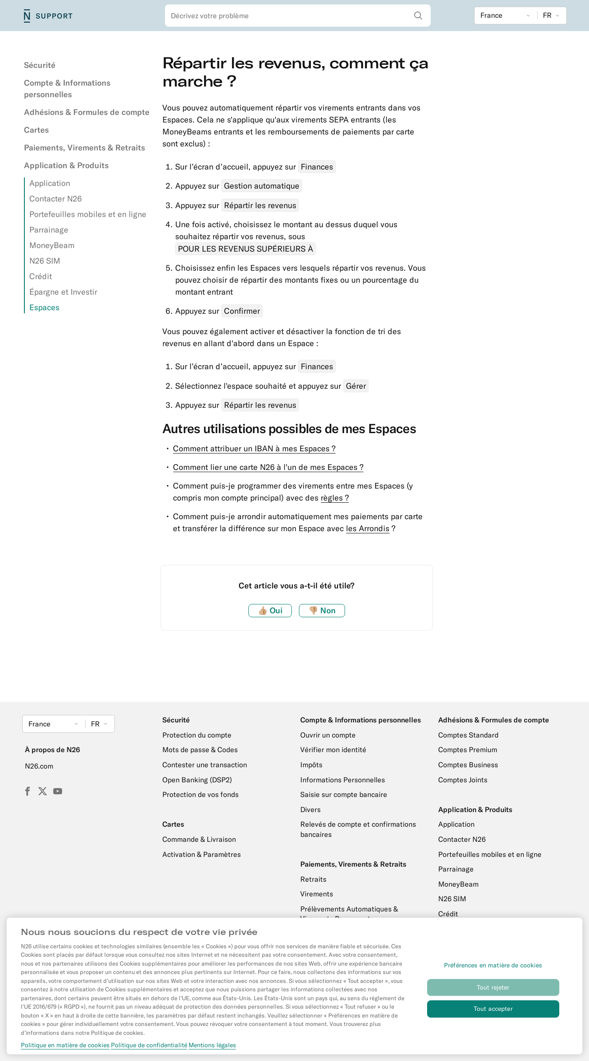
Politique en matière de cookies (65, 1051)
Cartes (36, 130)
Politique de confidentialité (149, 1051)
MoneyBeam (52, 245)
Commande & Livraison (199, 839)
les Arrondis (367, 528)
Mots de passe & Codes (200, 749)
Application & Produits (66, 165)
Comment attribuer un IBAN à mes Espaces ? (254, 448)
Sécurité (39, 65)
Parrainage (48, 230)
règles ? (335, 498)
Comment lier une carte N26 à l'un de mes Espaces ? (268, 467)
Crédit (40, 276)
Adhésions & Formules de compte (86, 112)
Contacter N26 (55, 198)
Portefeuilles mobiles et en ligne (87, 214)
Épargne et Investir (63, 292)
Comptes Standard (468, 734)
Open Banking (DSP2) (197, 779)
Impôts (311, 764)
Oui (270, 610)
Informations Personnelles (342, 779)
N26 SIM (44, 261)
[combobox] (298, 15)
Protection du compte (197, 734)
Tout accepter (493, 1014)
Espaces (44, 307)
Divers (310, 809)
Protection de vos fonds (200, 794)
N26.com (39, 765)
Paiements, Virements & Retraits (84, 147)
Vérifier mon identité (333, 749)
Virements (316, 893)
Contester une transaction (204, 764)
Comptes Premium (467, 749)
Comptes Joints (462, 779)
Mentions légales (212, 1051)
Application (49, 183)
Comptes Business (468, 764)
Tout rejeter (493, 993)
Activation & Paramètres (201, 854)
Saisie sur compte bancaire (343, 794)
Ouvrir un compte (328, 734)
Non (322, 610)
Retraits (313, 879)
